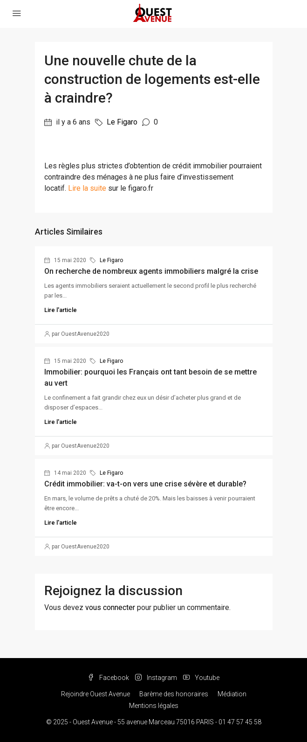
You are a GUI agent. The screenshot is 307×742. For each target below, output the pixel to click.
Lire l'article (60, 309)
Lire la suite (87, 188)
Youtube (201, 677)
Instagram (156, 677)
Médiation (232, 694)
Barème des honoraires (173, 694)
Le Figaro (122, 122)
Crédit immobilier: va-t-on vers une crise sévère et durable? (145, 483)
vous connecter (110, 607)
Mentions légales (153, 705)
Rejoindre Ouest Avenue (95, 694)
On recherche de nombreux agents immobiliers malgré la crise (151, 271)
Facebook (108, 677)
